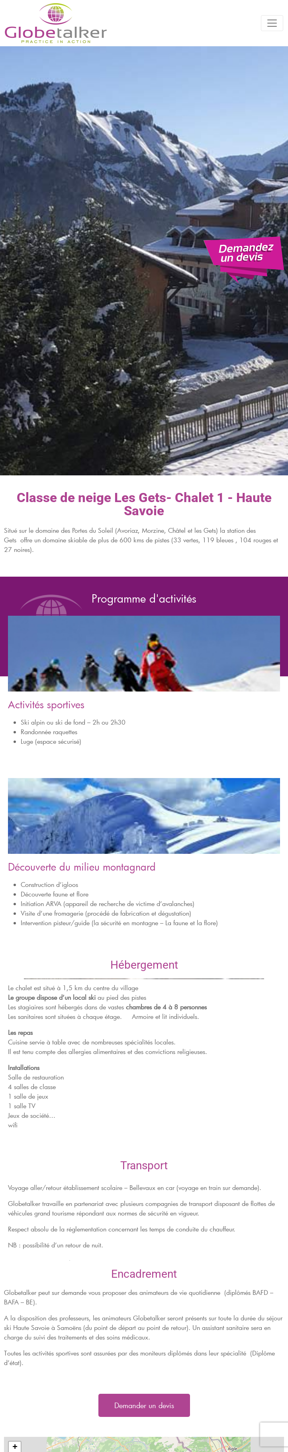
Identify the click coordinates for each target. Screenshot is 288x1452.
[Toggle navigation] (272, 23)
